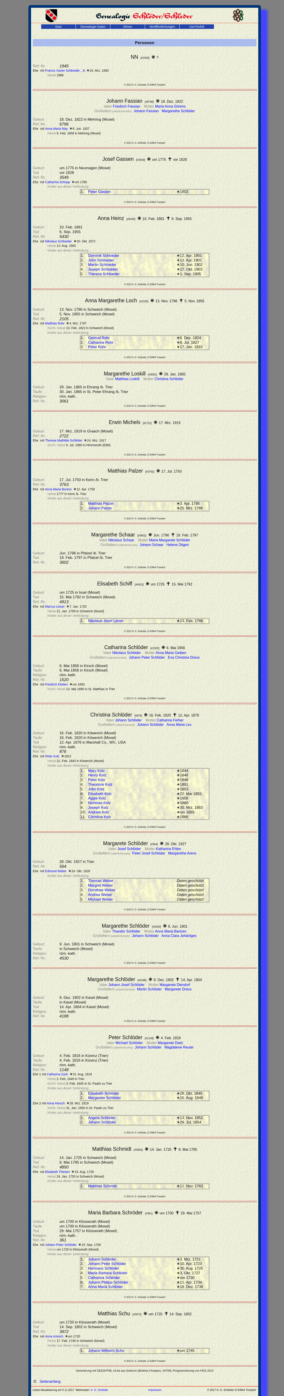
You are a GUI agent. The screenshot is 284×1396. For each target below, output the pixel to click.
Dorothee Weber (101, 890)
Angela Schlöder (101, 1118)
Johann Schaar (152, 545)
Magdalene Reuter (179, 1047)
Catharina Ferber (170, 720)
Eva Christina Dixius (184, 657)
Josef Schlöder (129, 849)
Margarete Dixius (178, 989)
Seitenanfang (47, 1381)
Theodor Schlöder (126, 931)
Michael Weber (100, 899)
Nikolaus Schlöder (127, 653)
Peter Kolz (96, 780)
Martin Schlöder (150, 989)
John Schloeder (101, 260)
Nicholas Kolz (99, 803)
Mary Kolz (96, 771)
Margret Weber (100, 885)
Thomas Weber (100, 881)
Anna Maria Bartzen (170, 931)
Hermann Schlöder (103, 1268)
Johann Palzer (100, 508)
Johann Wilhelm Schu (106, 1351)
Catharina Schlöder (104, 1278)
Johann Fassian (147, 111)
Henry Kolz (97, 775)
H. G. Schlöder (99, 1390)
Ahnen (127, 26)
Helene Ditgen (177, 545)
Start (58, 26)
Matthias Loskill (127, 379)
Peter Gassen (99, 192)
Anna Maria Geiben (171, 653)
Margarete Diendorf (175, 985)
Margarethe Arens (182, 853)
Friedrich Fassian (127, 106)
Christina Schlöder (168, 379)
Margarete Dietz (170, 1043)
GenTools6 (196, 26)
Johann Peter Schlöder (147, 657)
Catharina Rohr (100, 342)
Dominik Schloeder (103, 255)
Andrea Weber (100, 895)
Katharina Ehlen (168, 849)
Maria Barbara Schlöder (107, 1273)
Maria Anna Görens (170, 106)
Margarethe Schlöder (178, 111)
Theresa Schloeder (104, 274)
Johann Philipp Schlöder (108, 1282)
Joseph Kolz (98, 807)
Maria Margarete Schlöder (169, 540)
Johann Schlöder (129, 720)
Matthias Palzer (101, 503)
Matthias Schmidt (102, 1186)
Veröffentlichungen (162, 26)
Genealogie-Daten (93, 26)
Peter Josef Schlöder (149, 853)
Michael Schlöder (130, 1043)
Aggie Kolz (97, 798)
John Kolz (96, 789)
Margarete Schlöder (104, 1098)
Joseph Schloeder (103, 269)
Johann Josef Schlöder (127, 985)
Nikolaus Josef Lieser (106, 621)
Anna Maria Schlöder (105, 1287)
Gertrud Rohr (99, 338)
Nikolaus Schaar (121, 540)
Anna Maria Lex (179, 724)
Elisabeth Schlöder (103, 1093)
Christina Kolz (99, 817)
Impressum (154, 1390)
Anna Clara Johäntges (178, 936)
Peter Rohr (97, 347)
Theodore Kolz (100, 784)
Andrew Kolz (98, 812)
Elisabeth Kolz (100, 794)
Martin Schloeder (102, 265)
